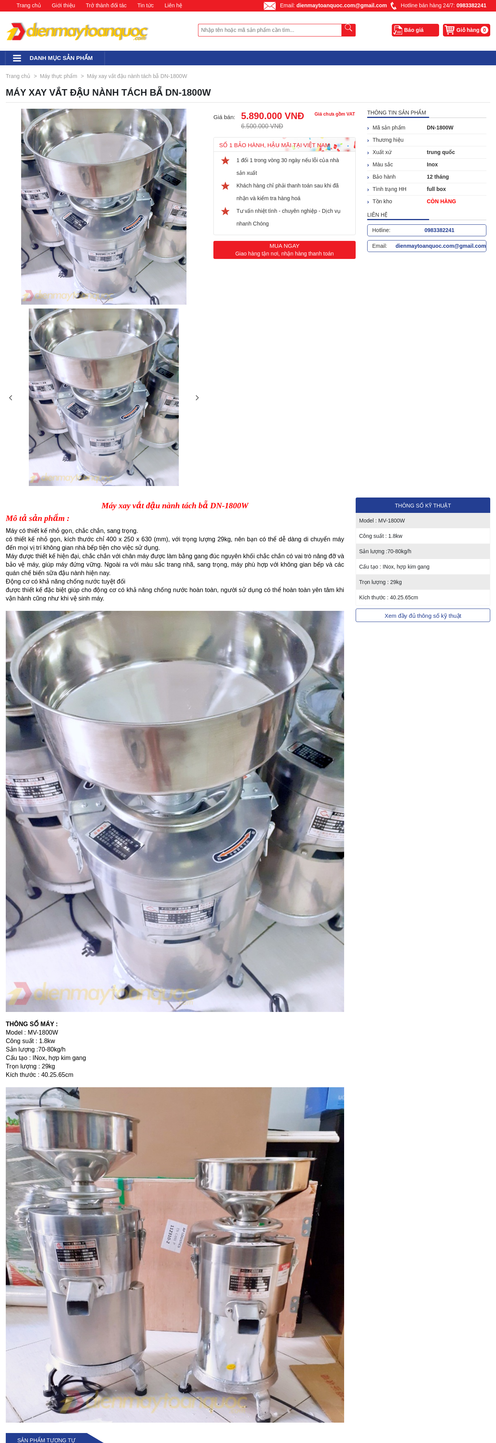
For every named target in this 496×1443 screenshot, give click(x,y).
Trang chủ (29, 5)
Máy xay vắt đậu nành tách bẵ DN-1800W (137, 76)
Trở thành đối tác (106, 5)
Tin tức (145, 5)
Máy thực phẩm (58, 76)
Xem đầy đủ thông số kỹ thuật (422, 615)
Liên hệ (173, 5)
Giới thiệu (63, 5)
